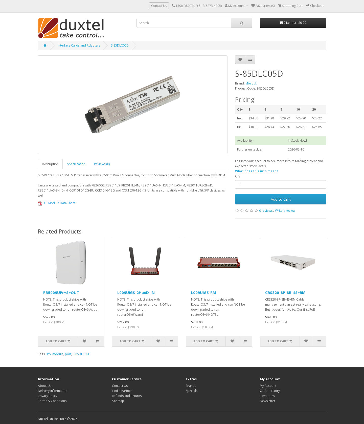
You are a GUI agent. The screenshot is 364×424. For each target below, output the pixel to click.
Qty (237, 176)
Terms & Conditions (52, 401)
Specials (191, 391)
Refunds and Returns (127, 396)
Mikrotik (251, 83)
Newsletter (267, 401)
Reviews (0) (102, 164)
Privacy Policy (47, 396)
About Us (44, 386)
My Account (268, 386)
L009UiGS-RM (203, 292)
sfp (48, 354)
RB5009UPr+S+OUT (61, 292)
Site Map (118, 401)
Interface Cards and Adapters (79, 45)
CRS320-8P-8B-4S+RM (285, 292)
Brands (191, 386)
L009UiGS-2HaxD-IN (136, 292)
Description (50, 164)
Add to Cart (281, 199)
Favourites (267, 396)
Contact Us (159, 6)
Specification (76, 164)
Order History (270, 391)
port (68, 354)
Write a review (285, 210)
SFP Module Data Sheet (56, 203)
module (57, 354)
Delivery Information (52, 391)
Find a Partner (122, 391)
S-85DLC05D (120, 45)
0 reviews (265, 210)
